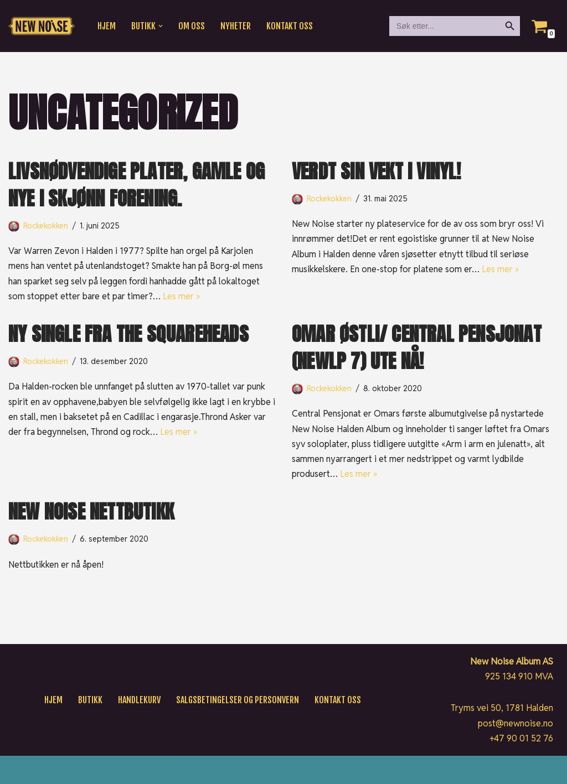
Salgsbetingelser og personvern (237, 699)
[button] (160, 26)
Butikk (90, 699)
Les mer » (181, 296)
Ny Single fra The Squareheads (128, 334)
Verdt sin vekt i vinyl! (376, 171)
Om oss (191, 26)
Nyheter (235, 26)
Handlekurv (139, 699)
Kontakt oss (289, 26)
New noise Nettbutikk (91, 511)
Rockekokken (46, 225)
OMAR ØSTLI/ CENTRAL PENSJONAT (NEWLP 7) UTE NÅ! (417, 347)
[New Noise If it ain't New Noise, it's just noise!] (41, 26)
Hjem (106, 26)
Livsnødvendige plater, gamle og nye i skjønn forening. (136, 185)
